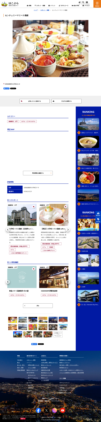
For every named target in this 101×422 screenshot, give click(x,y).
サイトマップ (55, 401)
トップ (35, 10)
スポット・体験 (44, 10)
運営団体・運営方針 (44, 401)
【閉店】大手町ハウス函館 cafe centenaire (57, 229)
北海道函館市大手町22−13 (12, 84)
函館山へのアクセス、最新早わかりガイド (90, 133)
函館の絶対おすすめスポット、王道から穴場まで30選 (90, 204)
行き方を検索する (62, 101)
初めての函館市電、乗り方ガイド (90, 168)
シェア (6, 88)
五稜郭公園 (84, 251)
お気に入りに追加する (31, 101)
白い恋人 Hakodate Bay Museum (90, 304)
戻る (31, 306)
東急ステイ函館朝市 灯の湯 (18, 291)
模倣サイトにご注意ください (50, 398)
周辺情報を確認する (41, 173)
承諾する (23, 418)
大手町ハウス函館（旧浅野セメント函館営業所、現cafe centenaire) (33, 229)
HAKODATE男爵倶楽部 (49, 291)
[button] (8, 230)
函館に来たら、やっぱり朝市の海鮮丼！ (90, 186)
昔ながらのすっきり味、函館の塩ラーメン (90, 150)
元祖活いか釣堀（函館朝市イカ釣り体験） (90, 233)
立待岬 (83, 287)
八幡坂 (83, 269)
